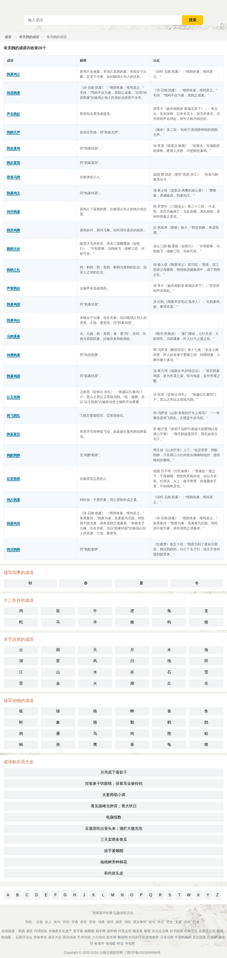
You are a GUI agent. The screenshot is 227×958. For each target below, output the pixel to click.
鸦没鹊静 (13, 549)
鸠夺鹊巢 (13, 212)
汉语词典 (166, 937)
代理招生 (40, 931)
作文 (160, 922)
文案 (178, 922)
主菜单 (223, 7)
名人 (48, 922)
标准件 (99, 943)
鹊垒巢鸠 (13, 148)
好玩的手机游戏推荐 (144, 937)
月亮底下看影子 (113, 772)
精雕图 (89, 931)
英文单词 (139, 922)
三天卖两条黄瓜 (113, 839)
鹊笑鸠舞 (13, 230)
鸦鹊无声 (13, 132)
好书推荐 (176, 931)
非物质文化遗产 (60, 931)
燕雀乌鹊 (13, 177)
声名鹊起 (13, 114)
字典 (74, 922)
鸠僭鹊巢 (13, 355)
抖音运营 (124, 931)
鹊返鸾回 (13, 434)
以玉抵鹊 (13, 397)
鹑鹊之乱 (13, 270)
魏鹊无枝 (13, 249)
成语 (8, 37)
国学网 (112, 931)
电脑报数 (113, 817)
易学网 (101, 931)
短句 (152, 922)
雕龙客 (138, 931)
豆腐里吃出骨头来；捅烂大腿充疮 (113, 828)
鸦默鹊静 (13, 455)
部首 (92, 922)
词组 (127, 922)
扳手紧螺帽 (113, 851)
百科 (187, 922)
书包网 (130, 943)
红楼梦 (212, 937)
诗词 (66, 922)
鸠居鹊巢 (13, 93)
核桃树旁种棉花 (113, 862)
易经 (29, 931)
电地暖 (111, 943)
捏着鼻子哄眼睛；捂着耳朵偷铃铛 (113, 783)
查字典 (78, 931)
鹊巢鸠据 (13, 304)
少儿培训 (98, 937)
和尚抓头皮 (113, 873)
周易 (21, 931)
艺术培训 (84, 937)
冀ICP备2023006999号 (144, 952)
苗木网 (111, 937)
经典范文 (191, 931)
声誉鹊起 (13, 288)
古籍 (39, 922)
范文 (169, 922)
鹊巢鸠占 (13, 74)
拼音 (83, 922)
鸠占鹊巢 (13, 500)
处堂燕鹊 (13, 479)
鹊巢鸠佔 (13, 320)
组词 (110, 922)
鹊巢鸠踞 (13, 376)
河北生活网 (160, 931)
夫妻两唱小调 (113, 795)
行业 (196, 922)
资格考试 (40, 937)
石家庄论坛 (24, 937)
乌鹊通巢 (13, 336)
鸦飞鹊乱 (13, 415)
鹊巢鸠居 (13, 523)
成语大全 (54, 937)
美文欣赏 (199, 937)
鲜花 (120, 943)
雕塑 (147, 931)
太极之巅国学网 (111, 952)
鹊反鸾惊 (13, 163)
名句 (57, 922)
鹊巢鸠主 (13, 193)
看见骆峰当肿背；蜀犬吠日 (114, 806)
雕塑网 (123, 937)
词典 (101, 922)
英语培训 (69, 937)
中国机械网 (183, 937)
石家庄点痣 (207, 931)
